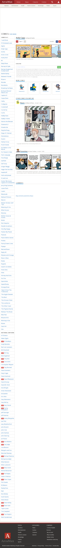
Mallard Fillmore (6, 197)
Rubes (3, 261)
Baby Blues (4, 63)
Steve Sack (5, 505)
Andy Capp (4, 49)
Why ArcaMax (50, 535)
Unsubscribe (56, 545)
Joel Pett (3, 421)
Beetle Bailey (5, 73)
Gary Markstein (5, 399)
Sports (54, 5)
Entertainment (15, 5)
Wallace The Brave (6, 312)
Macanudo (4, 194)
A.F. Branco (4, 335)
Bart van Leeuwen (6, 347)
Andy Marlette (5, 344)
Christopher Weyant (7, 364)
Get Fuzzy (4, 164)
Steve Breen (4, 500)
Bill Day (5, 353)
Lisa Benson (4, 447)
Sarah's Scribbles (6, 267)
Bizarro (3, 79)
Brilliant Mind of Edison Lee (6, 91)
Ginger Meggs (5, 166)
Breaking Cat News (7, 88)
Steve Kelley (6, 503)
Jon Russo (4, 439)
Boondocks (4, 85)
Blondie (3, 82)
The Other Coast (6, 306)
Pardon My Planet (6, 232)
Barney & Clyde (5, 66)
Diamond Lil (4, 124)
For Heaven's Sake (6, 152)
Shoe (2, 272)
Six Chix (3, 278)
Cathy (3, 101)
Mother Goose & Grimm (6, 216)
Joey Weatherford (6, 424)
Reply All (3, 252)
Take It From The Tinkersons (6, 290)
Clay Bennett (6, 367)
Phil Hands (4, 482)
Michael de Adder (6, 459)
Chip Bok (5, 359)
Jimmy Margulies (7, 418)
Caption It (4, 95)
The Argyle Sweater (7, 294)
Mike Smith (6, 468)
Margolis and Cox (6, 450)
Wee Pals (4, 315)
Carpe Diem (4, 98)
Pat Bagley (5, 474)
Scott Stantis (5, 497)
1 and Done (4, 40)
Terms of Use (48, 545)
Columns (34, 532)
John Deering (5, 436)
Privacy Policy (41, 545)
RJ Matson (4, 485)
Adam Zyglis (4, 338)
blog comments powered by (24, 196)
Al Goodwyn (6, 341)
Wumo (3, 323)
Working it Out (5, 320)
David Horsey (5, 382)
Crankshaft (4, 107)
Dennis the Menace (7, 121)
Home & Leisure (31, 5)
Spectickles (4, 281)
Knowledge (41, 5)
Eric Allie (3, 396)
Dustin (3, 139)
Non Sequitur (5, 223)
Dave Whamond (7, 379)
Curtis (3, 113)
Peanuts (3, 235)
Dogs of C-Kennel (6, 133)
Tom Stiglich (6, 514)
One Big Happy (5, 229)
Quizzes (34, 535)
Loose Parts (4, 188)
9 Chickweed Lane (6, 43)
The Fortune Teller (6, 300)
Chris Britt (5, 362)
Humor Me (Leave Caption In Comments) (8, 182)
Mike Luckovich (5, 465)
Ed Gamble (4, 393)
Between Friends (6, 76)
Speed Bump (5, 284)
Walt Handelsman (6, 517)
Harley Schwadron (4, 409)
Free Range (4, 158)
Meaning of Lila (6, 207)
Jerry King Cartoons (7, 185)
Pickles (3, 240)
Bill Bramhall (5, 350)
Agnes (3, 46)
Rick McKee (4, 494)
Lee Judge (5, 444)
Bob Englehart (5, 356)
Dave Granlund (5, 376)
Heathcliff (4, 172)
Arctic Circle (4, 55)
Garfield (3, 161)
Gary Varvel (6, 405)
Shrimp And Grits (6, 275)
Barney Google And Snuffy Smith (7, 70)
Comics (34, 530)
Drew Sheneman (6, 391)
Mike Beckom (5, 462)
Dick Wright (4, 388)
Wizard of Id (4, 317)
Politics (48, 5)
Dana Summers (5, 370)
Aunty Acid (4, 57)
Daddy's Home (5, 118)
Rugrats (3, 264)
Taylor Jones (5, 508)
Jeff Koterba (4, 415)
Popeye (3, 246)
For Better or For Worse (6, 148)
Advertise (34, 545)
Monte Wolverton (6, 471)
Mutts (3, 220)
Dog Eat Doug (5, 130)
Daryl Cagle (4, 373)
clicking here (35, 76)
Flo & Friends (5, 145)
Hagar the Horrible (7, 169)
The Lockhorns (5, 303)
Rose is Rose (5, 258)
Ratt (2, 491)
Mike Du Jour (5, 210)
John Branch (4, 427)
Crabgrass (4, 104)
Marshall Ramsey (6, 453)
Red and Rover (5, 249)
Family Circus (5, 142)
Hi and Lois (4, 178)
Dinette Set (4, 127)
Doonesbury (4, 136)
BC (2, 60)
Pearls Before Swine (7, 238)
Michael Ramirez (7, 456)
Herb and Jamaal (6, 175)
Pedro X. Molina (5, 476)
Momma (3, 213)
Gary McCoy (4, 402)
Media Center (50, 537)
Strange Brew (5, 287)
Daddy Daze (4, 116)
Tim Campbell (5, 511)
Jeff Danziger (5, 412)
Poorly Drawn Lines (7, 243)
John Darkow (5, 433)
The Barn (4, 297)
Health (22, 5)
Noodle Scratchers (6, 226)
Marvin (3, 200)
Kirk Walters (6, 442)
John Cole (4, 430)
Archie (3, 52)
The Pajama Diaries (7, 309)
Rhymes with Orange (7, 255)
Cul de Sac (4, 110)
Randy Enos (4, 488)
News (33, 527)
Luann (3, 191)
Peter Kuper (6, 479)
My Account (50, 532)
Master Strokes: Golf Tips (7, 203)
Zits (2, 329)
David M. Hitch (5, 385)
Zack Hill (3, 326)
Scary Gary (4, 270)
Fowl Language (5, 155)
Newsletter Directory (52, 539)
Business (7, 5)
